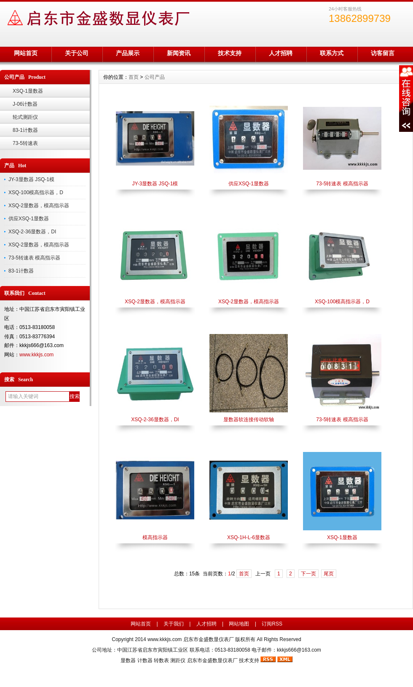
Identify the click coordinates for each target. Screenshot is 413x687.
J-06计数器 (25, 104)
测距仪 (177, 660)
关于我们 (174, 624)
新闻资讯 (178, 53)
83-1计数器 (25, 130)
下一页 (308, 574)
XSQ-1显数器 (28, 91)
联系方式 (331, 53)
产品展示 (127, 53)
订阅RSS (272, 624)
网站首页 (26, 53)
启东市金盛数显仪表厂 (212, 660)
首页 (134, 77)
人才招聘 (280, 53)
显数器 (128, 660)
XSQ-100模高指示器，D (35, 192)
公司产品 (155, 77)
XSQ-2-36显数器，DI (32, 232)
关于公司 (76, 53)
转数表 (161, 660)
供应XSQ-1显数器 (28, 219)
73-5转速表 (25, 143)
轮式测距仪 (25, 117)
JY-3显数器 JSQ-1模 (31, 179)
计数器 (145, 660)
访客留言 (382, 53)
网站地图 (239, 624)
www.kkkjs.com (36, 355)
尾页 (329, 574)
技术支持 (229, 53)
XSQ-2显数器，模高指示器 (38, 206)
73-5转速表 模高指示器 (34, 258)
